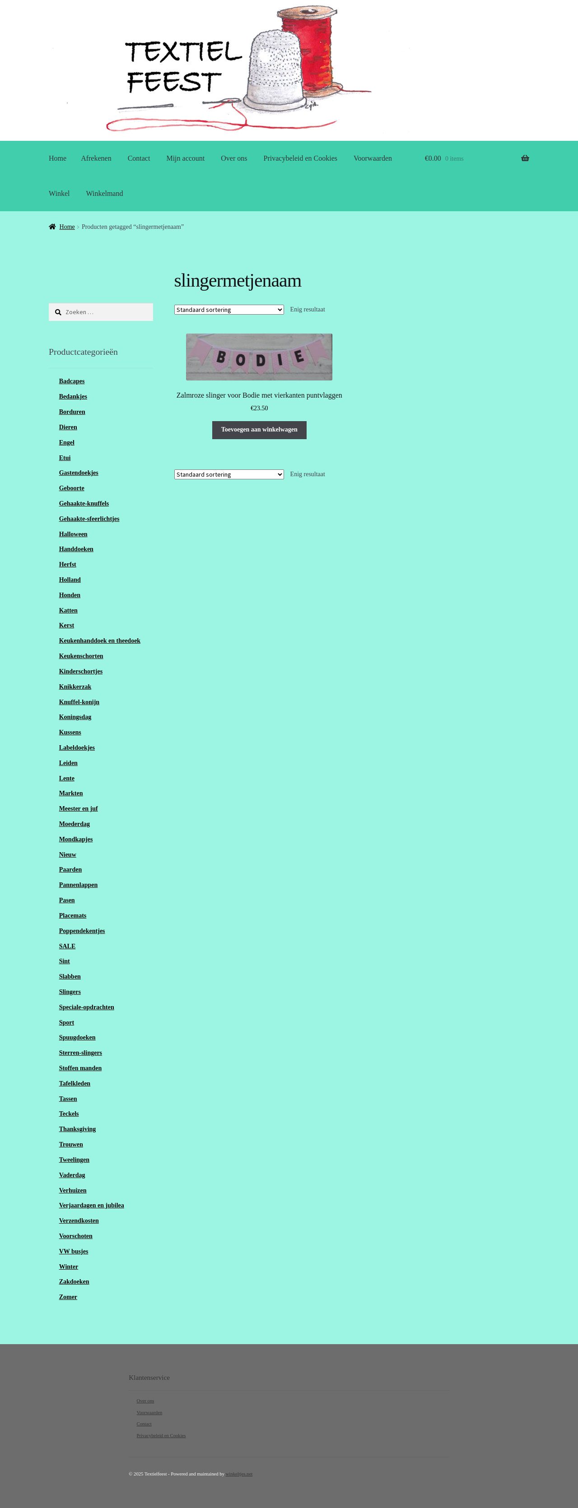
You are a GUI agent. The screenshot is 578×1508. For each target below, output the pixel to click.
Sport (66, 1022)
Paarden (70, 869)
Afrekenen (96, 158)
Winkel (59, 193)
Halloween (73, 534)
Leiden (68, 763)
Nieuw (67, 854)
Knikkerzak (75, 686)
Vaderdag (72, 1175)
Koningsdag (75, 717)
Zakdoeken (74, 1281)
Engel (67, 442)
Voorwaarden (373, 158)
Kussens (70, 732)
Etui (65, 458)
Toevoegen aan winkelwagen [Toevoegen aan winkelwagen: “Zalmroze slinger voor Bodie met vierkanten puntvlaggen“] (259, 429)
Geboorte (71, 488)
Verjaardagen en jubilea (91, 1205)
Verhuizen (73, 1190)
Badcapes (72, 381)
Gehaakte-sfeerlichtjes (89, 518)
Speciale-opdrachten (86, 1007)
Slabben (70, 976)
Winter (69, 1266)
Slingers (70, 991)
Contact (139, 158)
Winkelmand (104, 193)
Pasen (67, 900)
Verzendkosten (79, 1220)
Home (57, 158)
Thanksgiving (77, 1129)
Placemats (73, 915)
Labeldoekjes (77, 747)
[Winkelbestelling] (229, 310)
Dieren (68, 427)
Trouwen (71, 1144)
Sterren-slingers (80, 1052)
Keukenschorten (81, 656)
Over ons (234, 158)
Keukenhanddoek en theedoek (99, 640)
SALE (67, 946)
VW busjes (74, 1251)
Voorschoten (76, 1236)
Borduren (72, 411)
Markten (71, 793)
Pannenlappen (78, 885)
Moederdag (74, 824)
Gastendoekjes (78, 472)
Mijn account (185, 158)
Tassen (68, 1098)
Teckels (69, 1113)
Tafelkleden (75, 1083)
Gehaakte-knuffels (84, 503)
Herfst (67, 564)
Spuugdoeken (77, 1037)
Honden (69, 595)
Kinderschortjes (81, 671)
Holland (70, 579)
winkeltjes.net (239, 1473)
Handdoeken (76, 549)
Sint (64, 961)
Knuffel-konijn (79, 702)
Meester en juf (78, 808)
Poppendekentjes (82, 931)
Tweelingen (74, 1159)
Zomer (68, 1297)
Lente (67, 778)
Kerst (66, 625)
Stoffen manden (80, 1068)
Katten (68, 610)
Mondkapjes (76, 839)
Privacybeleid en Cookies (301, 158)
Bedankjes (73, 396)
